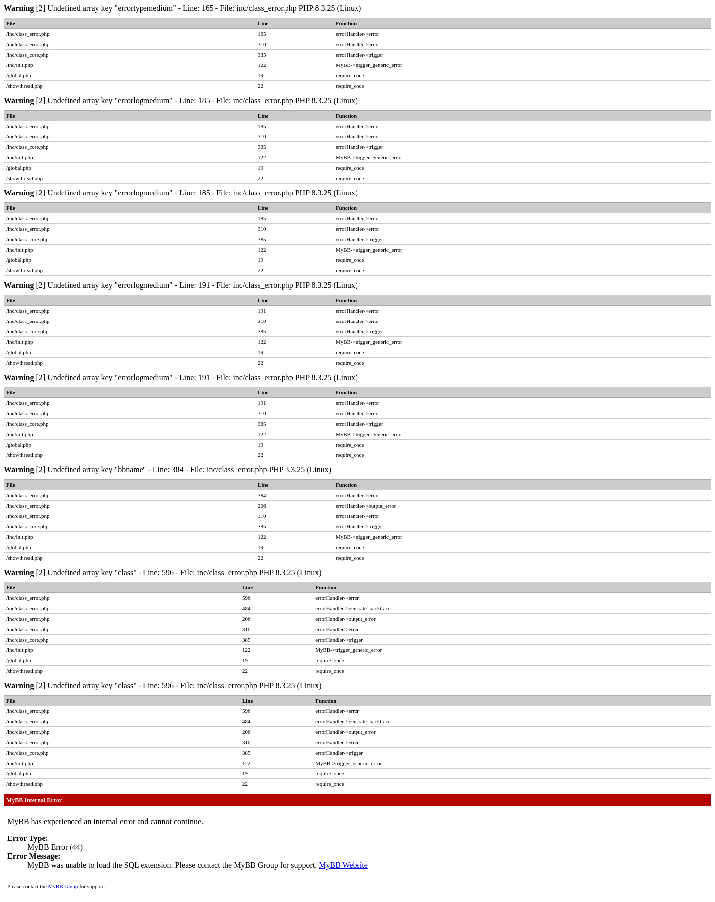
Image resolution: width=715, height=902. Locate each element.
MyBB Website (343, 865)
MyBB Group (63, 886)
